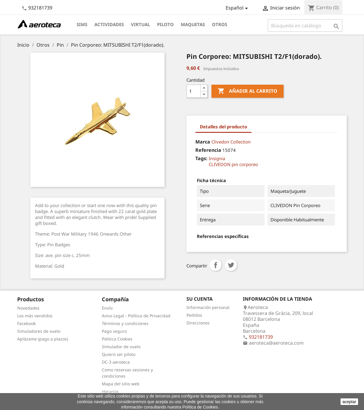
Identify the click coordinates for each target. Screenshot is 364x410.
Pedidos (194, 315)
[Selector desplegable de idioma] (238, 8)
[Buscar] (305, 25)
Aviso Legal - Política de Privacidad (136, 315)
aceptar (349, 401)
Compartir (215, 265)
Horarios (110, 391)
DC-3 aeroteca (116, 362)
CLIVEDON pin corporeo (233, 164)
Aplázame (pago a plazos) (42, 339)
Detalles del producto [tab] (223, 127)
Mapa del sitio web (121, 384)
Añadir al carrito (247, 91)
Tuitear (231, 265)
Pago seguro (114, 331)
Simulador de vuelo (121, 346)
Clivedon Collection (231, 142)
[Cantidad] (193, 91)
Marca (202, 142)
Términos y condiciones (125, 323)
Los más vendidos (35, 315)
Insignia (217, 158)
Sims (82, 24)
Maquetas (193, 24)
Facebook (26, 323)
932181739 (40, 7)
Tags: (201, 158)
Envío (107, 308)
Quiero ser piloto (118, 354)
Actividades (109, 24)
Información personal (208, 307)
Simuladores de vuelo (38, 331)
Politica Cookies (117, 339)
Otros (219, 24)
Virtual (140, 24)
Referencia (208, 150)
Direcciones (198, 323)
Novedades (28, 308)
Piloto (165, 24)
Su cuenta (199, 299)
